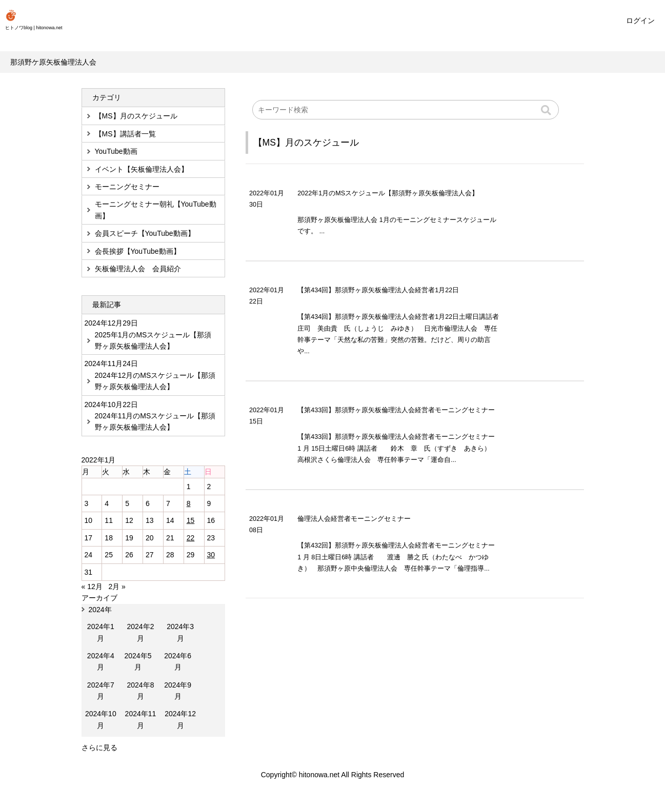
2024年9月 (177, 690)
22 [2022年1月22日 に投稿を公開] (191, 538)
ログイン (640, 20)
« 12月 (92, 586)
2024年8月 (140, 690)
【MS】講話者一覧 (125, 134)
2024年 (100, 609)
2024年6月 (177, 661)
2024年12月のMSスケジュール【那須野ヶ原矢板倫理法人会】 (155, 381)
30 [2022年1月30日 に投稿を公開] (211, 555)
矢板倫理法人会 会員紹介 (138, 269)
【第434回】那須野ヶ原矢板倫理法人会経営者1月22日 (378, 290)
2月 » (116, 586)
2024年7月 (100, 690)
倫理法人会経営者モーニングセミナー (357, 518)
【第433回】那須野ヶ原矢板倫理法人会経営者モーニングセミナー (399, 410)
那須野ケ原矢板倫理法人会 (53, 62)
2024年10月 (100, 719)
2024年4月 (100, 661)
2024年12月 (180, 719)
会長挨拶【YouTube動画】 (137, 251)
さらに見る (99, 747)
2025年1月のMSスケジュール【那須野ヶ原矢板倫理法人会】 (153, 340)
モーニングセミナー (127, 187)
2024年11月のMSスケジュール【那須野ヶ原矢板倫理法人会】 (155, 421)
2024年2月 (140, 632)
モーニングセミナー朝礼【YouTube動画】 (155, 209)
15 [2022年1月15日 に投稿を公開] (191, 520)
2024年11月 (140, 719)
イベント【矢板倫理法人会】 (141, 169)
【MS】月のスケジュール (306, 142)
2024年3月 (180, 632)
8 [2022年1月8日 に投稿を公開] (189, 503)
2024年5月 (137, 661)
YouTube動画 (116, 151)
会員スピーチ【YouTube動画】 (145, 233)
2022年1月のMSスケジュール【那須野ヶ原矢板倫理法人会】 (387, 193)
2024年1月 (100, 632)
